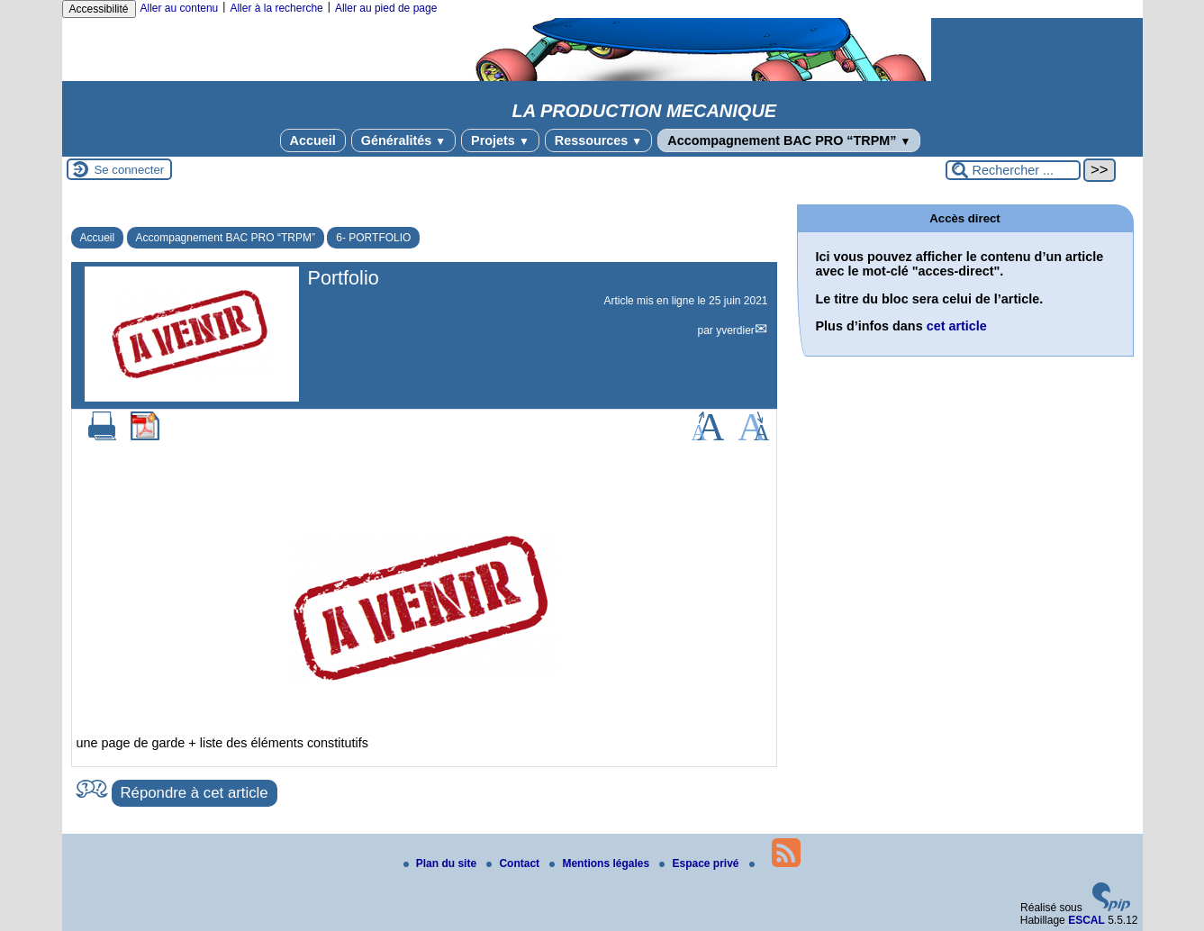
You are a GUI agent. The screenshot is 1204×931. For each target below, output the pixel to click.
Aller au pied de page (386, 8)
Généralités (403, 140)
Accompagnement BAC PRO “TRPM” (788, 140)
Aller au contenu (179, 8)
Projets (500, 140)
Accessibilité (99, 9)
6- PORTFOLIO (373, 237)
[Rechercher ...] (1013, 170)
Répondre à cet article (194, 792)
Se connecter (130, 169)
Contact (514, 863)
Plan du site (441, 863)
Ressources (598, 140)
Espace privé (700, 863)
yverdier (735, 330)
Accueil (313, 140)
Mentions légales (600, 863)
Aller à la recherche (276, 8)
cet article (957, 326)
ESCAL (1086, 920)
